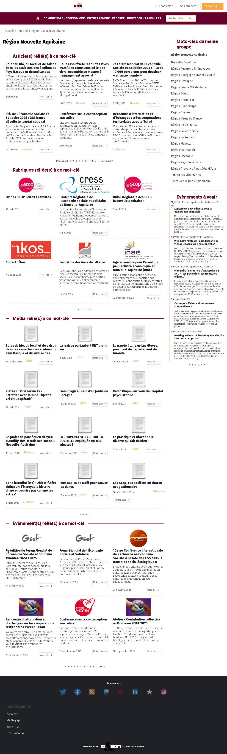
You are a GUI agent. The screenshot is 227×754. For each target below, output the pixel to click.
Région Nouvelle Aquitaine (189, 54)
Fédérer (118, 18)
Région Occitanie (182, 156)
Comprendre (53, 18)
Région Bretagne (182, 81)
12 (101, 666)
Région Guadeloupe (183, 106)
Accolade (12, 714)
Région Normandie (183, 149)
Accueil (9, 30)
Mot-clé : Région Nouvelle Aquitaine (42, 30)
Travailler (153, 18)
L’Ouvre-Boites (15, 733)
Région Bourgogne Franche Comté (193, 75)
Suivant (109, 161)
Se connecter (189, 6)
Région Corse (179, 93)
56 (103, 161)
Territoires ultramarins (186, 175)
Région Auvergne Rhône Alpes (190, 68)
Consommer (75, 18)
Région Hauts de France (186, 118)
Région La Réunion (183, 137)
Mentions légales (91, 746)
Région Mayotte (181, 143)
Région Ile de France (184, 124)
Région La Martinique (185, 131)
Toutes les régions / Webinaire (191, 181)
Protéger (134, 18)
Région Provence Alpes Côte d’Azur (193, 168)
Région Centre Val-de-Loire (188, 87)
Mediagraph (14, 720)
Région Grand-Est (182, 100)
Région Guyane (180, 112)
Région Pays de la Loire (186, 162)
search (190, 18)
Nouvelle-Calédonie (183, 62)
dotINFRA (13, 726)
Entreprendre (98, 18)
